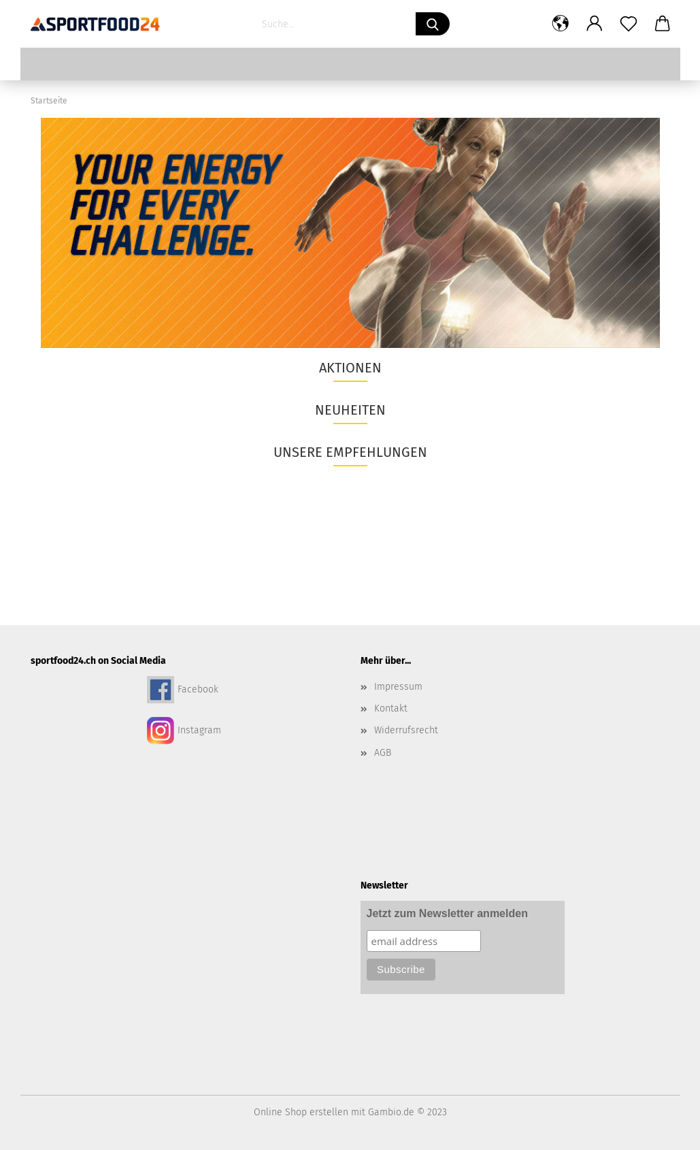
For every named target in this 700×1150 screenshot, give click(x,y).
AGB (382, 752)
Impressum (398, 686)
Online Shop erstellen (301, 1112)
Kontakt (390, 708)
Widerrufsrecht (406, 730)
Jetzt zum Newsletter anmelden (447, 913)
